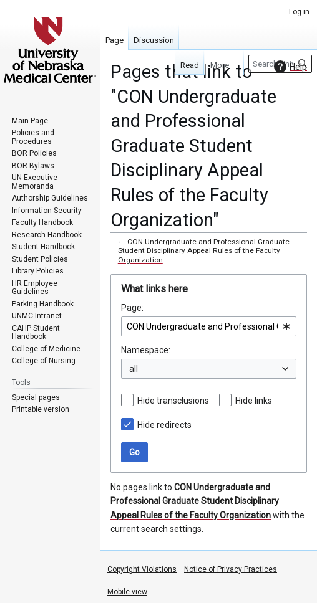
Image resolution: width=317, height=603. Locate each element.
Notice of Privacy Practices (230, 569)
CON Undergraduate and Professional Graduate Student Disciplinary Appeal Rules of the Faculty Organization (204, 250)
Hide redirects (164, 425)
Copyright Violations (142, 569)
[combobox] (208, 326)
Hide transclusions (173, 401)
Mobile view (127, 591)
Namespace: (145, 350)
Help (289, 66)
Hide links (253, 401)
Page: (132, 308)
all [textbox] (133, 369)
